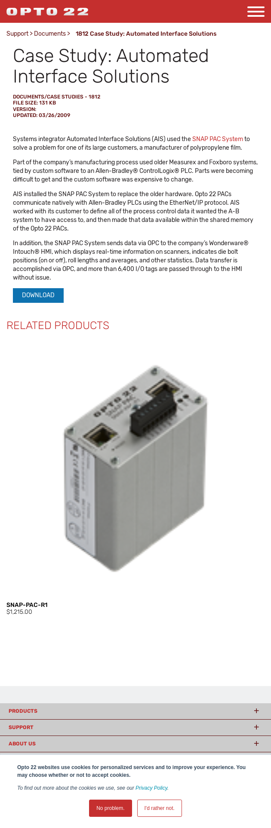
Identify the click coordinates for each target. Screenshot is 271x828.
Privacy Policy (151, 788)
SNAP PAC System (217, 139)
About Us (22, 744)
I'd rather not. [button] (160, 808)
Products (23, 711)
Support (17, 33)
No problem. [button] (110, 808)
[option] (135, 477)
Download (38, 295)
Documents (50, 33)
